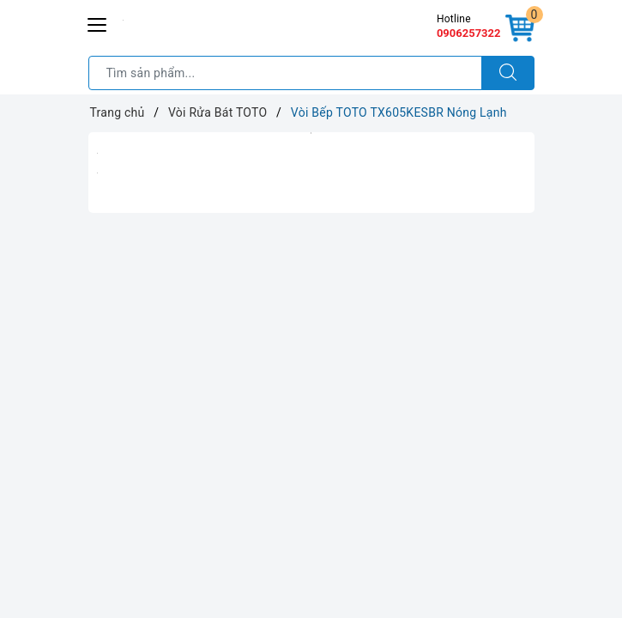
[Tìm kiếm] (507, 73)
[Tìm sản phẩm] (285, 73)
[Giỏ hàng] (519, 29)
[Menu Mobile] (97, 23)
